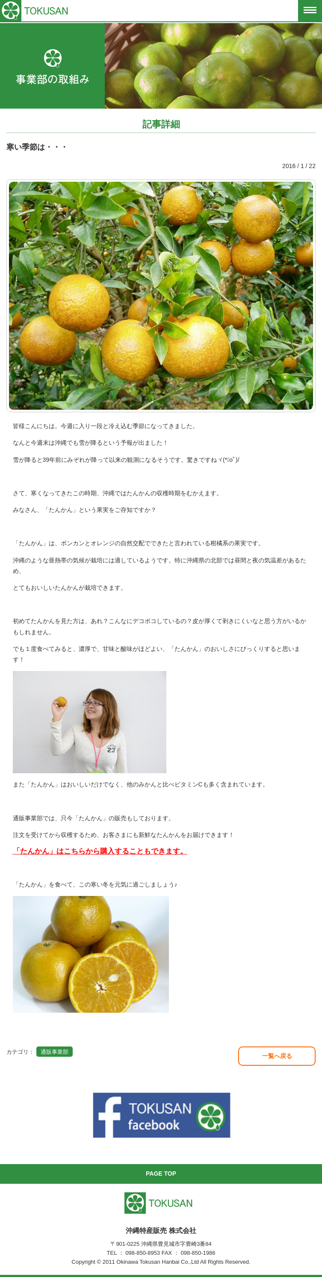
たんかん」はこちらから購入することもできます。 (103, 851)
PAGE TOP (161, 1173)
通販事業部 (54, 1052)
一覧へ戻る (277, 1055)
